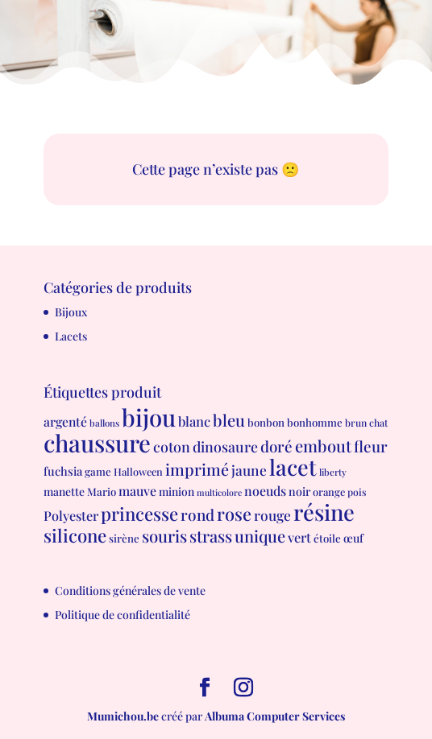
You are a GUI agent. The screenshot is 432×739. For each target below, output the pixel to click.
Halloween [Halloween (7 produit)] (138, 471)
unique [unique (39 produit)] (260, 536)
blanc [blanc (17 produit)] (194, 421)
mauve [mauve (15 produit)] (137, 490)
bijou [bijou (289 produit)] (149, 416)
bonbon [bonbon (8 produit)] (266, 422)
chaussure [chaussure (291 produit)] (97, 442)
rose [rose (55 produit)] (234, 513)
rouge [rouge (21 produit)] (272, 515)
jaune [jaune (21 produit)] (249, 469)
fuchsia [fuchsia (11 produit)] (63, 471)
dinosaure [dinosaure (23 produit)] (225, 446)
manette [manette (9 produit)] (64, 491)
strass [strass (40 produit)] (210, 536)
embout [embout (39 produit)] (323, 445)
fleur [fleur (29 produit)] (371, 446)
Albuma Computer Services (275, 716)
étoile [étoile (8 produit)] (327, 538)
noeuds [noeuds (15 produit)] (265, 490)
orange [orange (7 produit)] (329, 491)
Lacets (71, 336)
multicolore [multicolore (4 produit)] (219, 492)
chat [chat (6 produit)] (378, 422)
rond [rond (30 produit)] (197, 514)
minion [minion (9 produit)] (176, 491)
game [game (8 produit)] (98, 471)
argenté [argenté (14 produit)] (65, 421)
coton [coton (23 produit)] (171, 446)
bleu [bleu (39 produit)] (229, 420)
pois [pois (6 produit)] (357, 491)
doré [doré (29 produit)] (276, 446)
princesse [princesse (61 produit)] (139, 514)
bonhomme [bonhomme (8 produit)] (315, 422)
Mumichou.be (123, 716)
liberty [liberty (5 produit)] (333, 472)
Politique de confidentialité (122, 614)
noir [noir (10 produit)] (299, 491)
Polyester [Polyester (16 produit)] (71, 515)
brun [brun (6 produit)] (356, 422)
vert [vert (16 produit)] (299, 537)
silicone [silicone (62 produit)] (75, 535)
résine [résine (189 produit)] (324, 511)
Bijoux (71, 312)
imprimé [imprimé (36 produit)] (197, 469)
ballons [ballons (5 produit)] (104, 423)
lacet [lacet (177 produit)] (293, 466)
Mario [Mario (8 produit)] (101, 491)
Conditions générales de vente (130, 590)
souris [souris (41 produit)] (164, 536)
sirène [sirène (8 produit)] (124, 538)
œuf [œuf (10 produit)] (353, 538)
